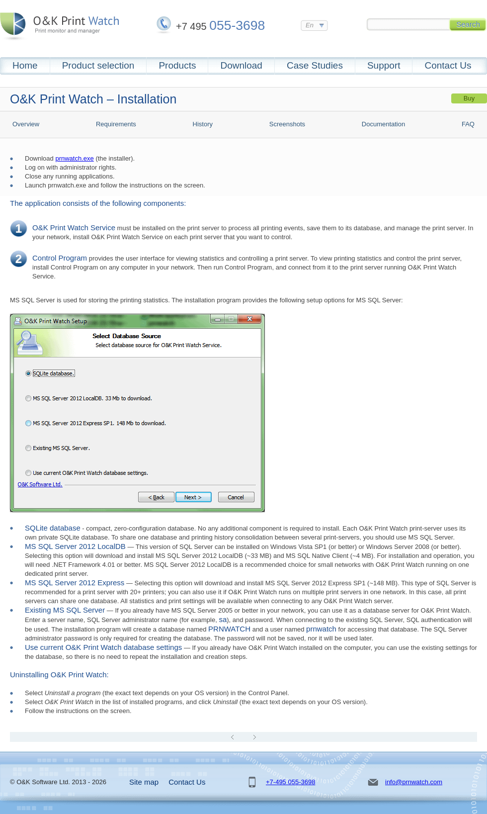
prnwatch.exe (74, 158)
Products (177, 65)
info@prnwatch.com (413, 782)
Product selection (98, 65)
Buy (469, 98)
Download (241, 65)
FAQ (468, 124)
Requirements (116, 124)
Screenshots (287, 124)
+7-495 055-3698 (290, 782)
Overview (25, 124)
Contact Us (447, 65)
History (203, 124)
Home (25, 65)
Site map (144, 782)
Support (384, 65)
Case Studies (315, 65)
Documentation (383, 124)
